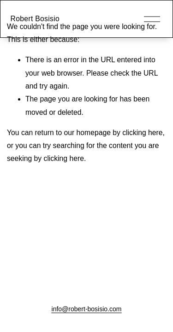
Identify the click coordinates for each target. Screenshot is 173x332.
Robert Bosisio (35, 19)
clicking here (142, 132)
